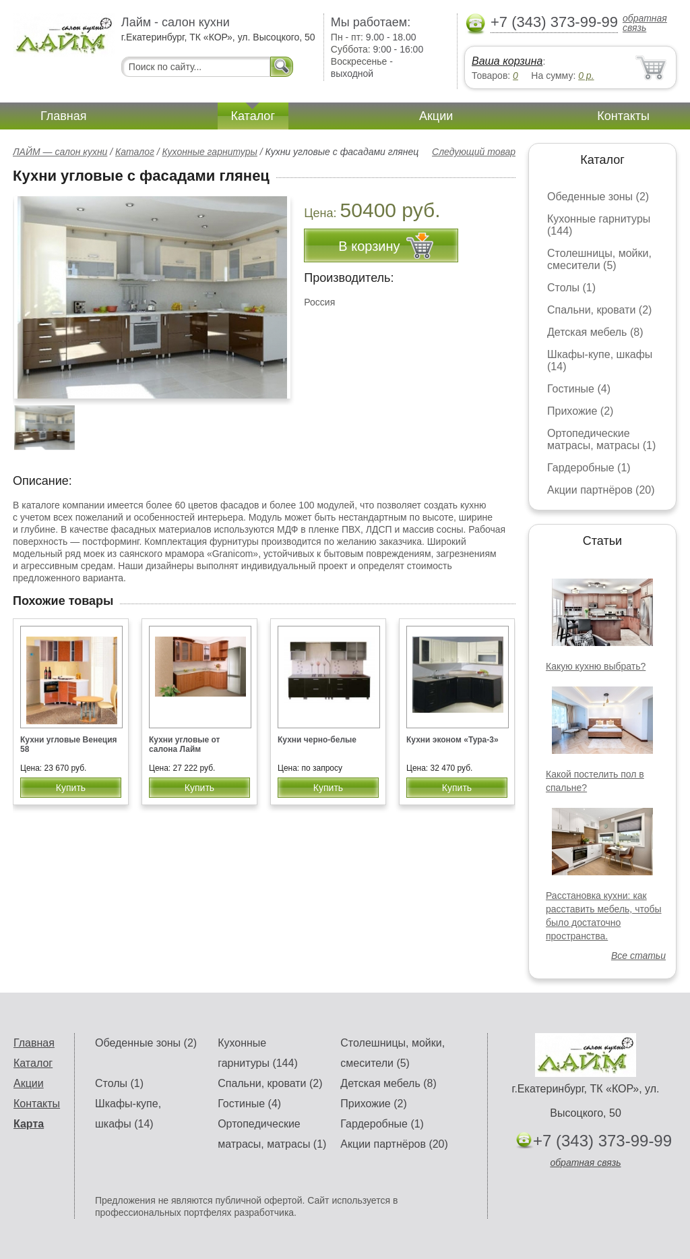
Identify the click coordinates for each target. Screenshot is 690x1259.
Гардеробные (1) (589, 467)
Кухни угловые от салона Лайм (184, 744)
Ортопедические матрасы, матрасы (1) (601, 439)
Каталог (253, 116)
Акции (436, 116)
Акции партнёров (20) (601, 490)
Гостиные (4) (578, 388)
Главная (63, 116)
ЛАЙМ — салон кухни (60, 151)
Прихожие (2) (580, 411)
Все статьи (638, 955)
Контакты (623, 116)
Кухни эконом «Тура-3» (452, 739)
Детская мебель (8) (595, 332)
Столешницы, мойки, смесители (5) (599, 259)
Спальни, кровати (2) (599, 310)
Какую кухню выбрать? (596, 666)
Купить (71, 787)
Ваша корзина (507, 61)
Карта (28, 1124)
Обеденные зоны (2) (598, 196)
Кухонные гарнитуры (209, 151)
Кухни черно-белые (317, 739)
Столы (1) (571, 287)
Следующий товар (473, 151)
